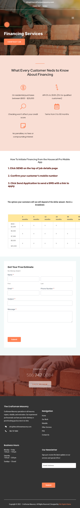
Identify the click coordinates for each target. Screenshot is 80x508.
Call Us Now (40, 387)
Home (44, 416)
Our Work (45, 419)
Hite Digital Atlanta (65, 504)
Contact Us (14, 42)
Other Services (47, 427)
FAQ (43, 431)
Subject (11, 299)
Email (10, 288)
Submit (14, 339)
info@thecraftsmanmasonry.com (40, 2)
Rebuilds (45, 423)
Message (12, 309)
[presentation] (25, 329)
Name (11, 275)
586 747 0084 (13, 431)
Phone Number (47, 288)
